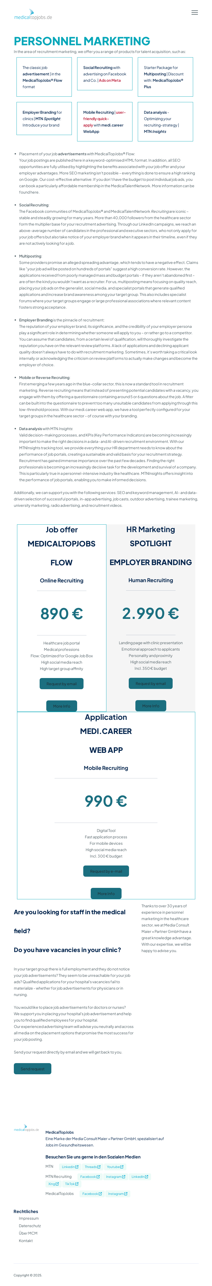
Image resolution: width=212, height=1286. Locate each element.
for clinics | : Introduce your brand (42, 118)
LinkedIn (140, 1177)
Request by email (62, 683)
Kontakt (26, 1240)
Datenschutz (30, 1225)
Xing (53, 1184)
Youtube (115, 1167)
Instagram (115, 1177)
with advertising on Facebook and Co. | (104, 74)
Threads (93, 1167)
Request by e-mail (106, 871)
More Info (61, 706)
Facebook (90, 1177)
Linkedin (70, 1167)
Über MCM (28, 1233)
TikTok (71, 1184)
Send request (32, 1068)
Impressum (29, 1218)
